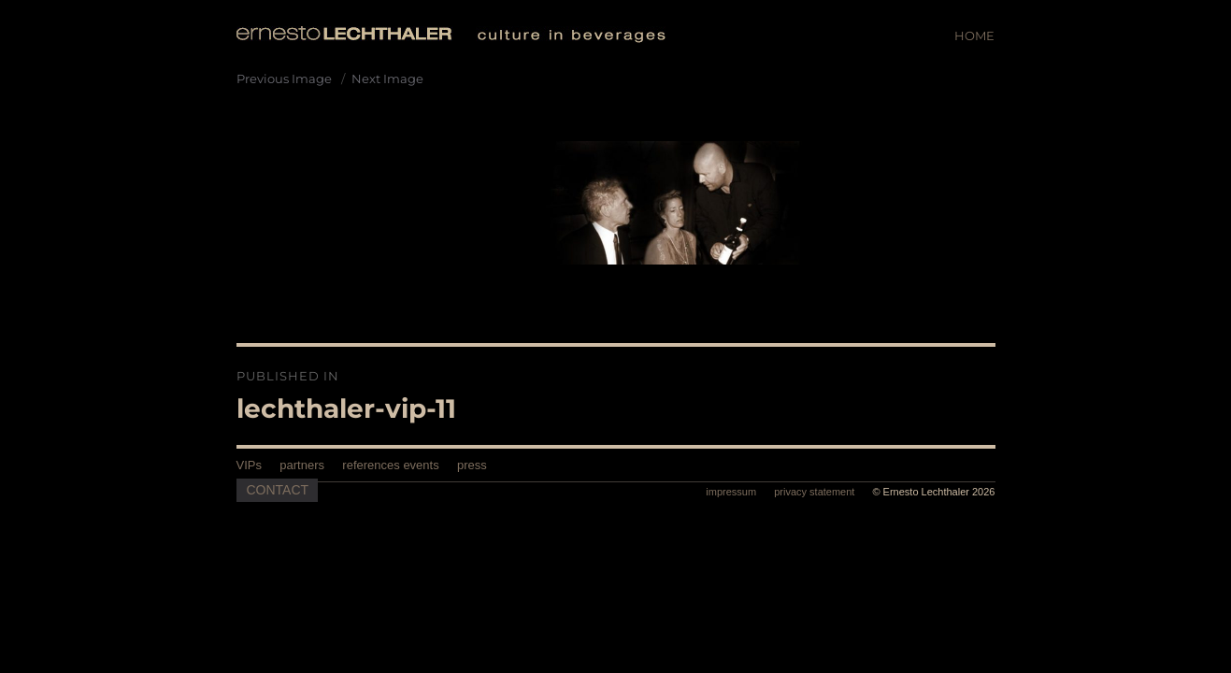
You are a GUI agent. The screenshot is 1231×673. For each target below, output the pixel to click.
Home (974, 35)
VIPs (249, 465)
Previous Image (284, 78)
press (472, 465)
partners (301, 465)
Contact (278, 489)
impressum (732, 491)
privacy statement (815, 491)
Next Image (387, 78)
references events (390, 465)
